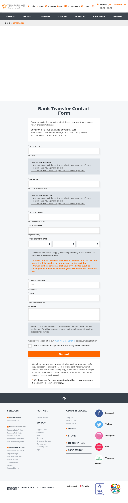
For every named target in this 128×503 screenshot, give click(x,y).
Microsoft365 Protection (15, 439)
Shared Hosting (12, 459)
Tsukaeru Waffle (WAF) (15, 441)
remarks (32, 307)
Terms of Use (71, 420)
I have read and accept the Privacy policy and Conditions (59, 346)
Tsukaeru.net (27, 487)
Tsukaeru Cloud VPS (14, 456)
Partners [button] (80, 16)
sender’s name (35, 225)
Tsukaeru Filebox (13, 421)
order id (33, 179)
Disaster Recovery (13, 436)
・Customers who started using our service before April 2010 (58, 171)
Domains (62, 16)
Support (117, 16)
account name (35, 212)
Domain (10, 465)
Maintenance (41, 444)
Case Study (99, 16)
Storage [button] (10, 16)
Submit (64, 354)
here (56, 255)
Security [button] (27, 16)
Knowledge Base (42, 447)
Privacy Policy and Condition (64, 341)
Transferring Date (37, 239)
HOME (7, 23)
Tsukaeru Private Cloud (15, 451)
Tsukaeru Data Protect (15, 430)
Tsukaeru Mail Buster (14, 433)
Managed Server (13, 468)
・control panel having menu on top (47, 168)
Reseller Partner (42, 417)
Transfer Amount (37, 280)
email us (84, 329)
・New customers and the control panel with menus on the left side (60, 165)
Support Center (41, 429)
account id (34, 146)
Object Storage (12, 453)
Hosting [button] (45, 16)
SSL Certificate (12, 462)
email (31, 293)
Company (69, 417)
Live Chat (39, 438)
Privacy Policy (71, 423)
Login (38, 449)
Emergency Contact (43, 441)
